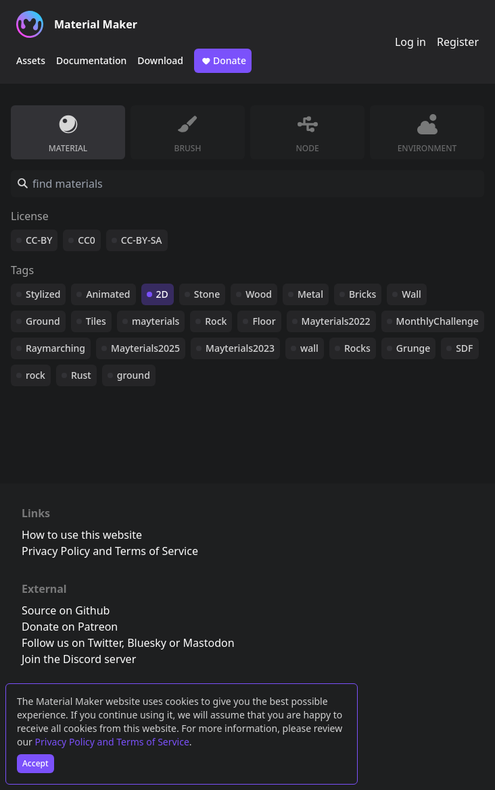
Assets (30, 60)
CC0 (86, 240)
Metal (310, 294)
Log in (410, 41)
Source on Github (66, 610)
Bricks (362, 294)
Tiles (96, 321)
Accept (35, 763)
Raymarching (55, 348)
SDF (464, 348)
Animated (108, 294)
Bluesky (146, 642)
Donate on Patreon (70, 626)
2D (162, 294)
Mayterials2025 (145, 348)
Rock (216, 321)
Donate (222, 61)
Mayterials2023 (240, 348)
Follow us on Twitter (72, 642)
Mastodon (209, 642)
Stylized (43, 294)
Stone (207, 294)
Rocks (357, 348)
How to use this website (82, 534)
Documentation (91, 60)
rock (35, 375)
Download (160, 60)
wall (309, 348)
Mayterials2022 (336, 321)
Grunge (413, 348)
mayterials (155, 321)
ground (133, 375)
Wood (258, 294)
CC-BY (39, 240)
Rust (81, 375)
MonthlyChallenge (437, 321)
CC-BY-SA (141, 240)
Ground (43, 321)
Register (458, 41)
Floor (263, 321)
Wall (411, 294)
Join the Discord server (79, 659)
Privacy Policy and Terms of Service (112, 741)
